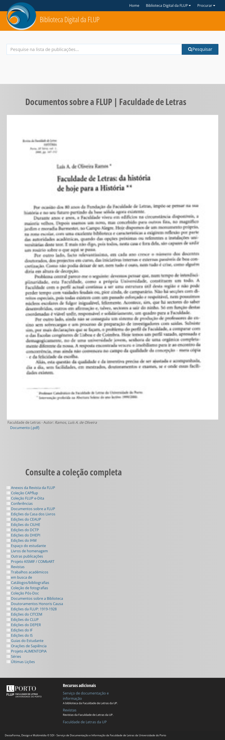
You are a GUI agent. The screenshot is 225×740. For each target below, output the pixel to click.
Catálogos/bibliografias (28, 582)
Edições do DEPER (24, 624)
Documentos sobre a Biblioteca (35, 598)
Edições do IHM (21, 540)
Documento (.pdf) (24, 427)
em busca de (19, 577)
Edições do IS (20, 635)
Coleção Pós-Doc (23, 593)
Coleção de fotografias (27, 587)
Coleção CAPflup (22, 493)
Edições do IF (20, 630)
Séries (14, 656)
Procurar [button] (206, 5)
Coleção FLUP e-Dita (25, 498)
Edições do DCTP (23, 529)
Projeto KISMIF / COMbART (30, 561)
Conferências (20, 503)
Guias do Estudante (25, 640)
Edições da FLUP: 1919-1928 (32, 609)
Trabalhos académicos (27, 572)
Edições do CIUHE (23, 524)
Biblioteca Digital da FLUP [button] (168, 5)
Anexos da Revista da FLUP (31, 487)
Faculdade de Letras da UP (85, 722)
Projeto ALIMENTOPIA (27, 651)
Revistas (16, 566)
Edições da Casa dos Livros (31, 514)
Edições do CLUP (23, 619)
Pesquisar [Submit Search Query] (200, 49)
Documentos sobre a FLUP (31, 508)
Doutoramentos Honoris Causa (35, 603)
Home (134, 5)
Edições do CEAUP (24, 519)
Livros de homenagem (27, 551)
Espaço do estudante (26, 545)
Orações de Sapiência (27, 646)
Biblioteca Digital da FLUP (70, 19)
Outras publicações (25, 556)
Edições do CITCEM (24, 614)
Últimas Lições (21, 661)
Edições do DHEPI (23, 535)
